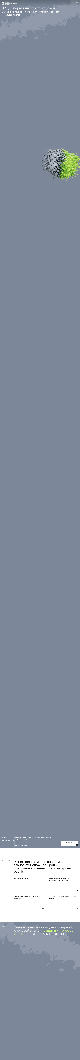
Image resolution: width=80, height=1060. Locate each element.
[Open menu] (76, 2)
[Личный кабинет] (73, 2)
